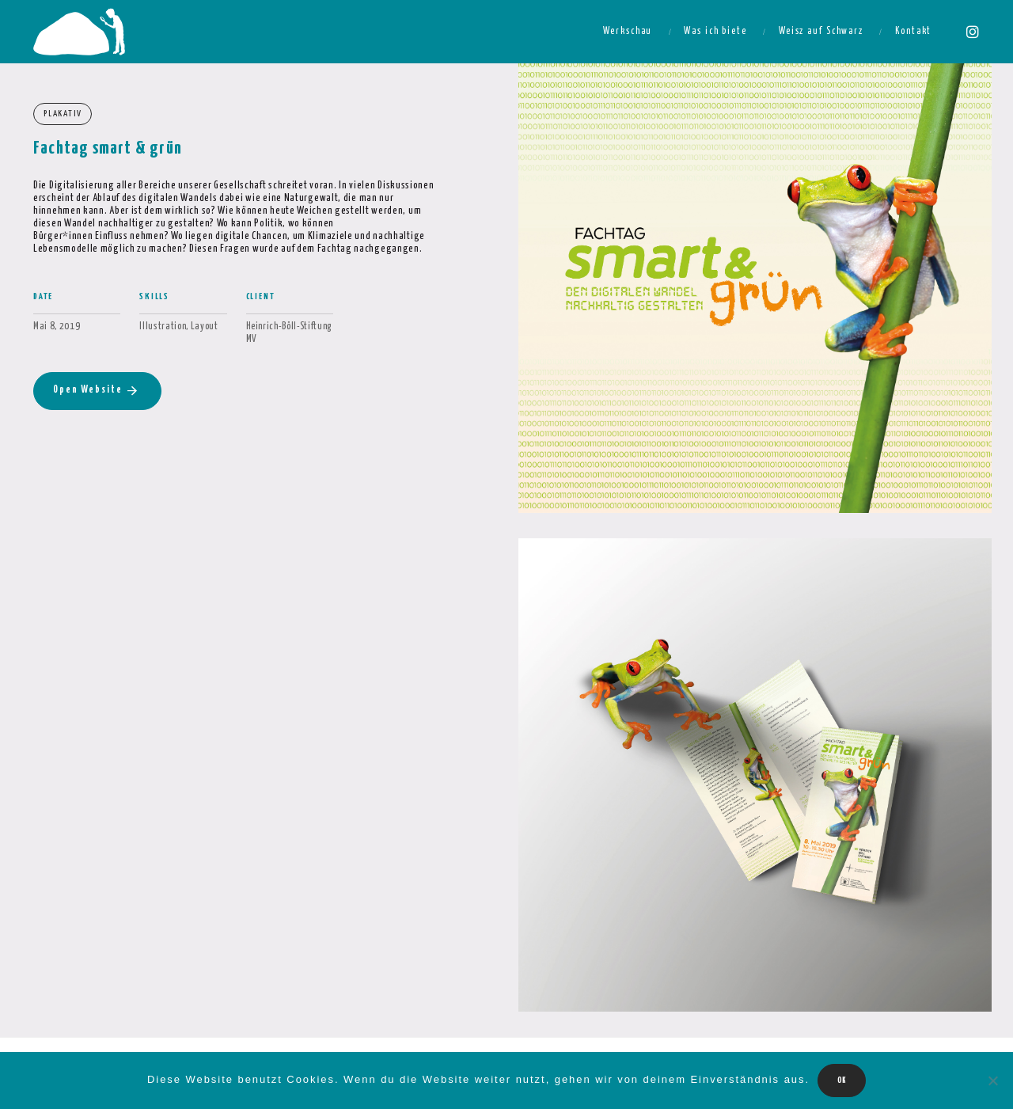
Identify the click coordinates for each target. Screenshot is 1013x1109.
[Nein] (993, 1080)
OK (841, 1080)
